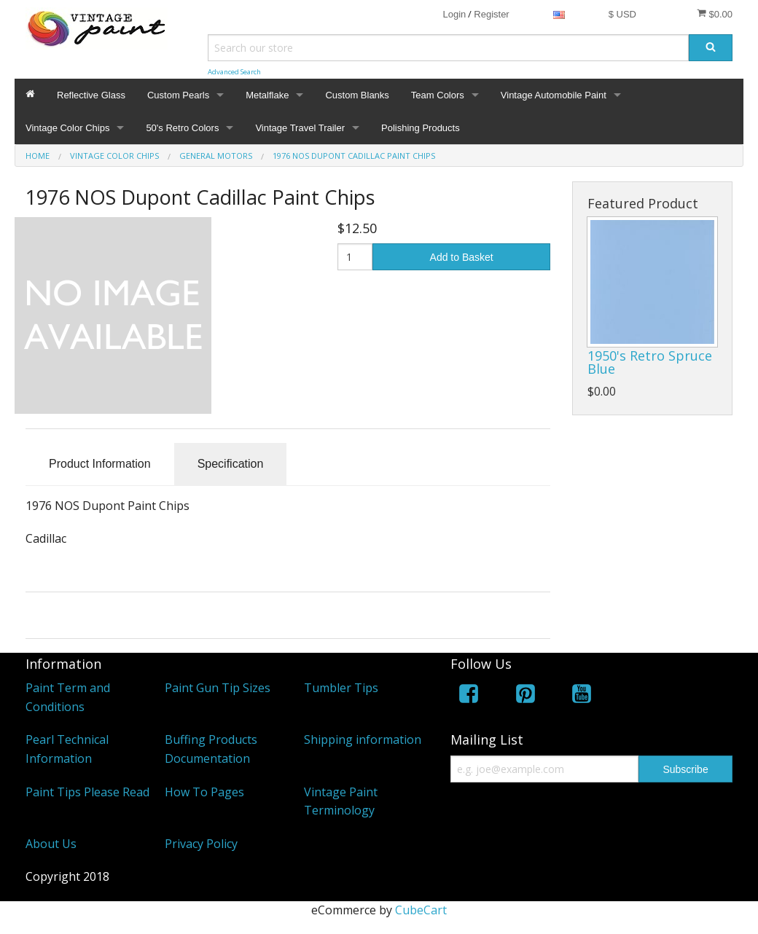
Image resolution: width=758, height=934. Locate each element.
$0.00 (714, 14)
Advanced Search (234, 71)
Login (454, 14)
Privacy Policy (201, 844)
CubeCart (421, 910)
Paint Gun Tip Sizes (217, 688)
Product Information (100, 464)
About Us (51, 844)
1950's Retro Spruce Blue (649, 362)
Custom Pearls (178, 95)
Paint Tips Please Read (87, 792)
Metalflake (267, 95)
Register (491, 14)
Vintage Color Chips (67, 127)
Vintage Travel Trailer (300, 127)
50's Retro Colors (182, 127)
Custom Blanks (356, 95)
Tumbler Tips (341, 688)
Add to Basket (461, 257)
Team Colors (437, 95)
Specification (231, 464)
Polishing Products (420, 127)
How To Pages (204, 792)
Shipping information (362, 739)
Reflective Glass (91, 95)
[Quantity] (355, 256)
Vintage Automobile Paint (553, 95)
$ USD (622, 14)
